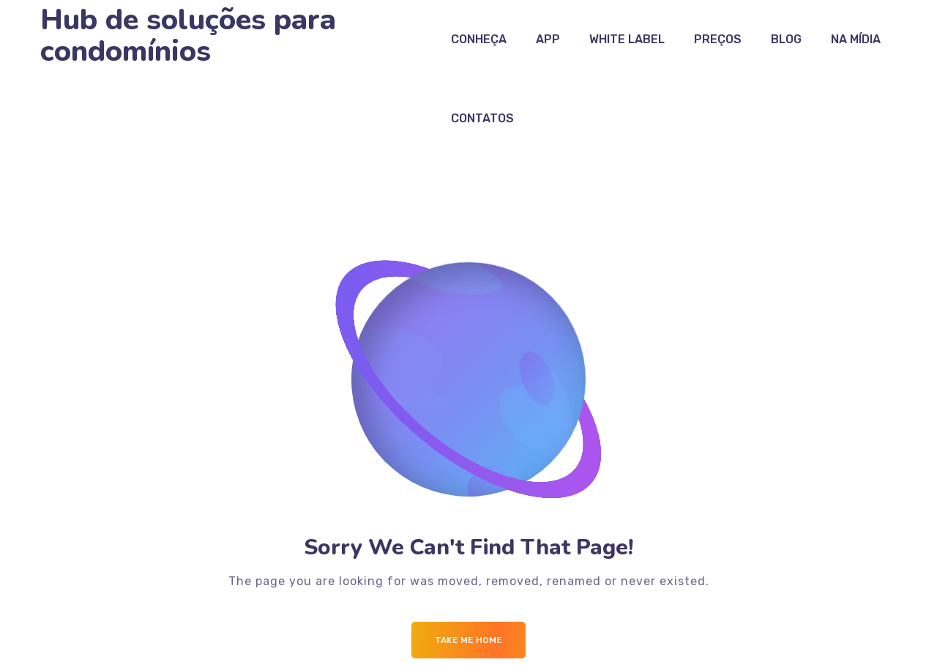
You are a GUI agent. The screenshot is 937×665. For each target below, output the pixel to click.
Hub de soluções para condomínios (188, 35)
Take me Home (468, 640)
